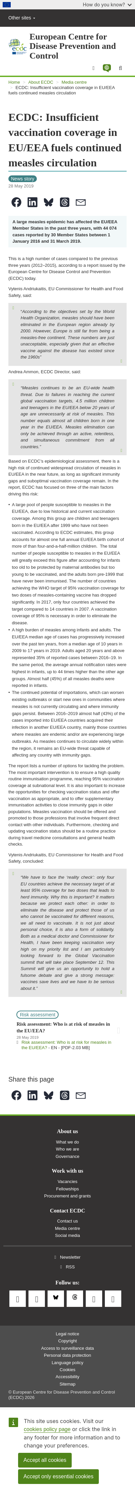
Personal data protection (67, 1355)
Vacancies (67, 1181)
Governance (67, 1156)
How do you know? (107, 4)
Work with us (67, 1171)
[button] (106, 68)
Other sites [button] (21, 17)
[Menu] (93, 68)
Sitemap (68, 1384)
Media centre (74, 82)
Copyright (67, 1340)
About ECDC (40, 82)
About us (67, 1131)
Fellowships (67, 1188)
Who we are (67, 1149)
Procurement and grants (67, 1195)
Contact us (67, 1221)
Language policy (67, 1362)
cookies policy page (47, 1429)
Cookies (67, 1369)
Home (14, 82)
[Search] (120, 68)
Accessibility (67, 1376)
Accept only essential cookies (58, 1476)
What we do (67, 1142)
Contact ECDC (67, 1211)
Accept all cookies (44, 1460)
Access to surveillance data (67, 1348)
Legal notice (67, 1333)
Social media (67, 1235)
